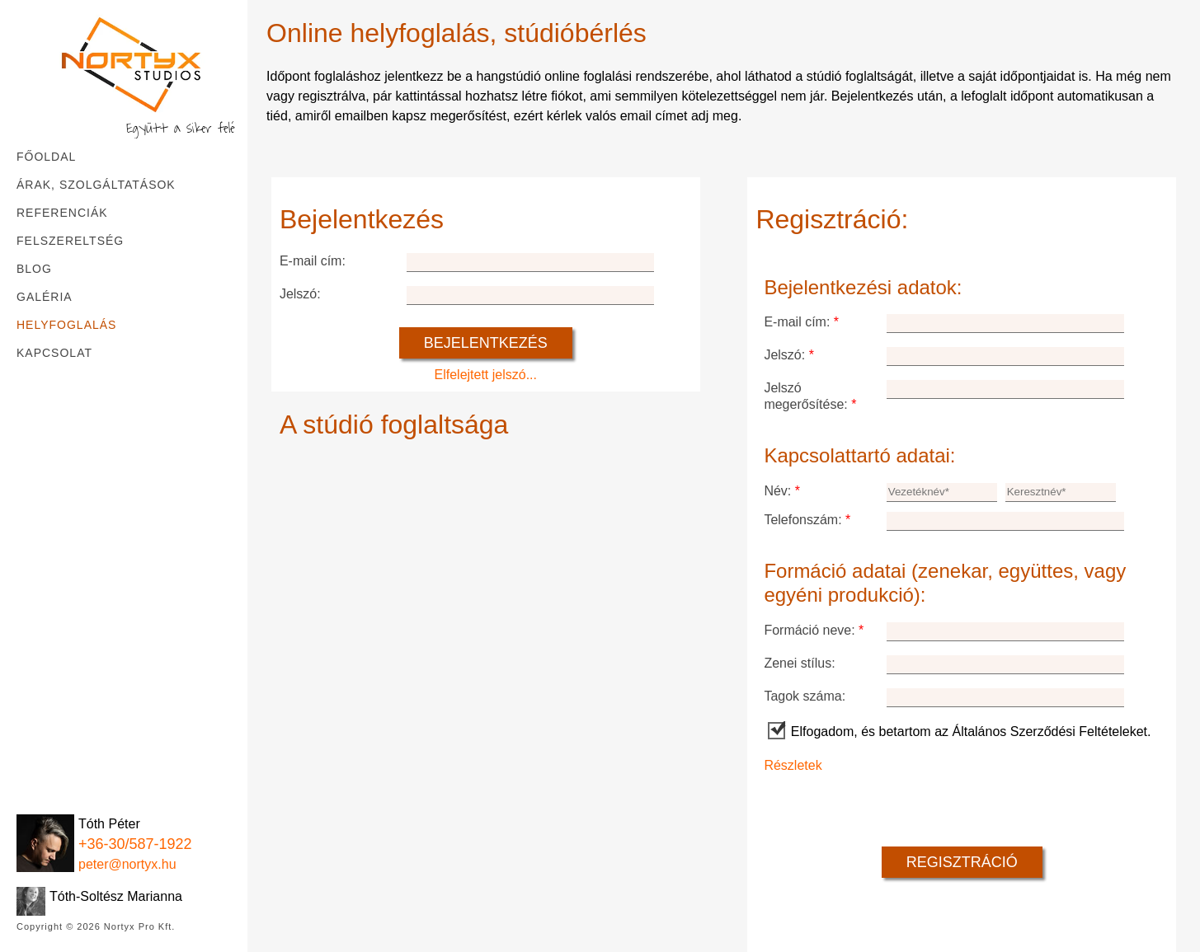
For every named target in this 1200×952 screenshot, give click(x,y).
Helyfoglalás (66, 324)
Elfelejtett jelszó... (486, 375)
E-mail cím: (313, 261)
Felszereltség (70, 240)
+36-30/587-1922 (135, 844)
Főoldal (46, 156)
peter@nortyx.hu (127, 864)
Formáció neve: (814, 630)
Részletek (792, 765)
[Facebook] (28, 789)
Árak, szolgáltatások (96, 184)
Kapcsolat (54, 352)
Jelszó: (300, 294)
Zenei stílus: (799, 663)
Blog (34, 268)
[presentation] (889, 806)
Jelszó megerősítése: (810, 396)
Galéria (44, 296)
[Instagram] (66, 789)
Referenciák (62, 212)
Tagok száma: (804, 696)
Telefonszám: (807, 520)
